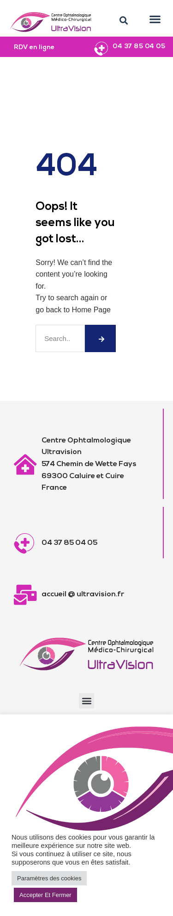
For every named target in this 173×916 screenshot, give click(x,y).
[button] (124, 21)
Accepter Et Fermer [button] (45, 894)
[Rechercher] (100, 338)
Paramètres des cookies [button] (49, 878)
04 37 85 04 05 (139, 46)
